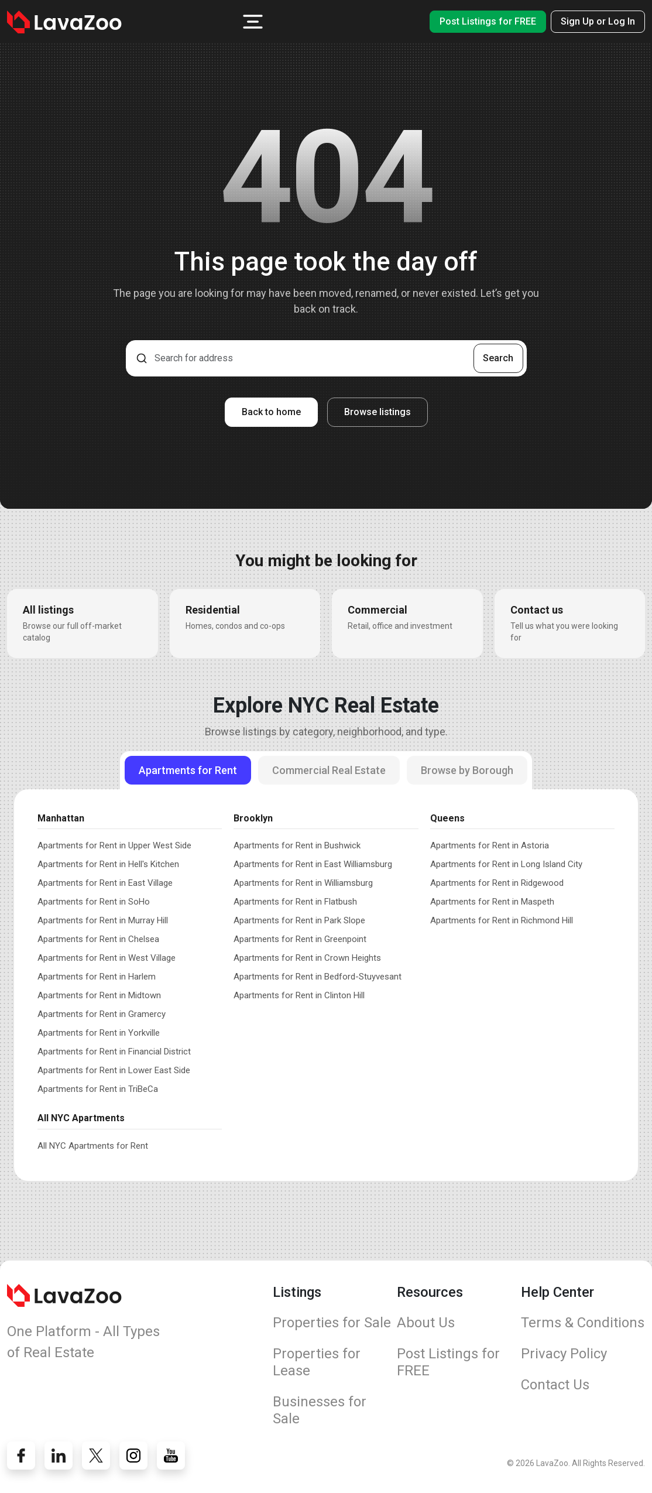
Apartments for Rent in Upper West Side (114, 845)
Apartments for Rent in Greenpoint (300, 939)
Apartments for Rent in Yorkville (98, 1033)
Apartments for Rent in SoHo (93, 901)
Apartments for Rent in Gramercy (101, 1014)
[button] (253, 21)
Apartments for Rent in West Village (106, 958)
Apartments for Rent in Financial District (114, 1051)
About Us (426, 1322)
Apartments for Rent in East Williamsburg (313, 864)
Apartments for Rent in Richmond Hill (501, 920)
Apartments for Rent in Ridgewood (497, 883)
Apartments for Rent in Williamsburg (303, 883)
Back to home (271, 411)
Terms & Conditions (582, 1322)
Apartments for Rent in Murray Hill (102, 920)
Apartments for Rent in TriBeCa (97, 1089)
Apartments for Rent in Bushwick (297, 845)
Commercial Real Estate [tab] (329, 770)
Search (498, 358)
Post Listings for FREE (488, 21)
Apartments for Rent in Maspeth (492, 901)
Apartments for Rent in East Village (105, 883)
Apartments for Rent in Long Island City (506, 864)
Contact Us (555, 1384)
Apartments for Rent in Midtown (99, 995)
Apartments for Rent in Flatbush (295, 901)
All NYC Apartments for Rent (92, 1146)
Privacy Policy (564, 1353)
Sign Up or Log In (598, 21)
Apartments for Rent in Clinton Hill (299, 995)
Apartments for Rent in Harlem (96, 976)
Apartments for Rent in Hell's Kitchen (108, 864)
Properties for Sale (332, 1322)
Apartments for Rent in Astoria (489, 845)
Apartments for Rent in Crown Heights (307, 958)
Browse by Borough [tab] (467, 770)
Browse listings (377, 411)
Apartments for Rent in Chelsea (98, 939)
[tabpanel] (326, 979)
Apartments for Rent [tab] (188, 770)
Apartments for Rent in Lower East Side (113, 1070)
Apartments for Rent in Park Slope (299, 920)
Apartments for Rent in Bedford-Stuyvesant (318, 976)
